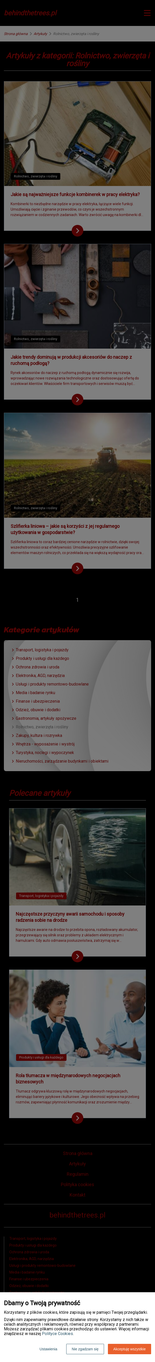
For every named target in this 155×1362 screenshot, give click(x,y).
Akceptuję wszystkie (129, 1349)
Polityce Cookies (57, 1333)
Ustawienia (48, 1349)
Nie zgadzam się (85, 1349)
